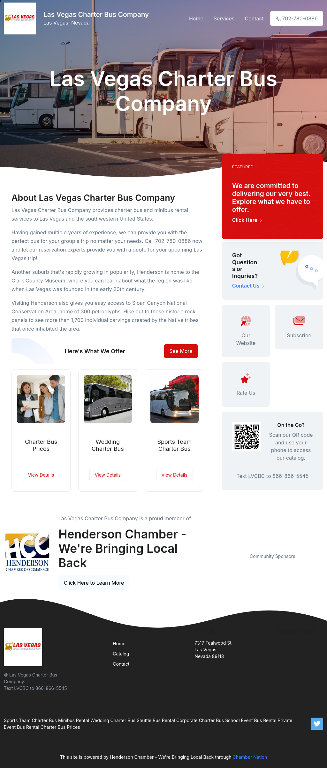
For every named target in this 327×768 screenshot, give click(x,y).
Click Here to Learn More (94, 583)
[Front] (21, 18)
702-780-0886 (297, 18)
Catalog (121, 653)
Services (224, 18)
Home (196, 18)
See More (181, 351)
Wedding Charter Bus (108, 445)
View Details (41, 475)
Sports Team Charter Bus (174, 445)
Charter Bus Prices (41, 445)
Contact (254, 18)
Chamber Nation (250, 757)
